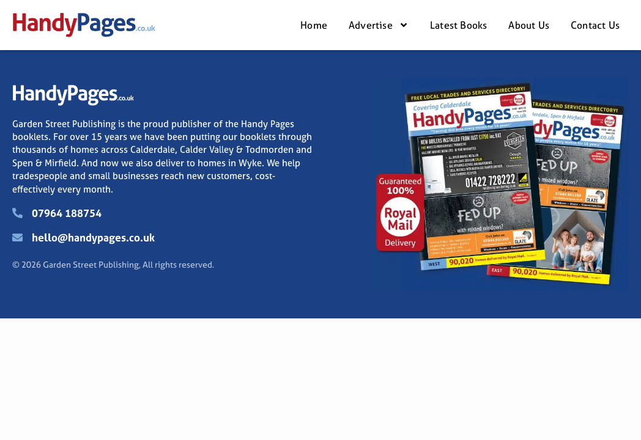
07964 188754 (67, 213)
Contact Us (595, 25)
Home (313, 25)
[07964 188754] (17, 213)
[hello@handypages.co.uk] (17, 237)
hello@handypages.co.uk (93, 237)
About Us (528, 25)
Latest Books (458, 25)
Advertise (379, 25)
